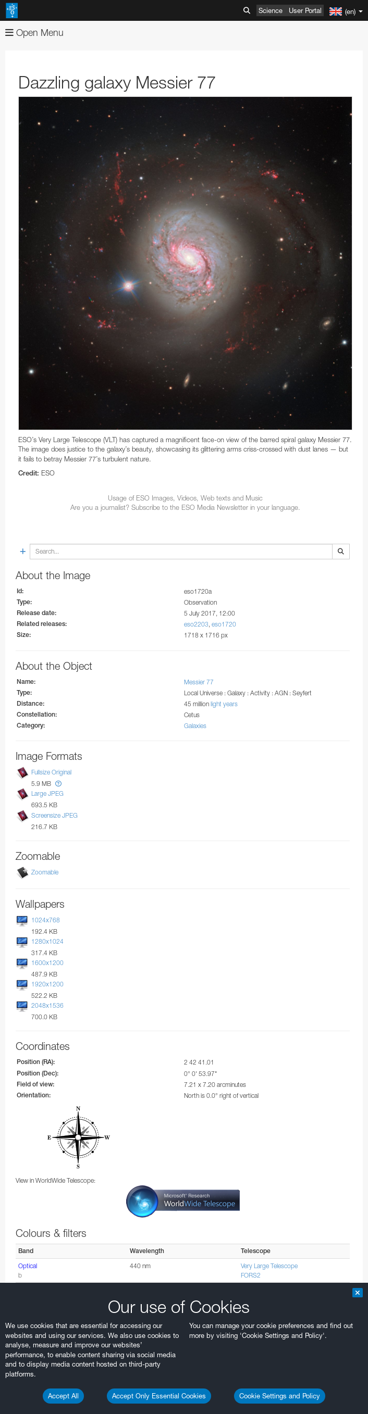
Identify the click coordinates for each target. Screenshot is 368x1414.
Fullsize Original (51, 772)
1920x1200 (47, 984)
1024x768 (45, 920)
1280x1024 (47, 941)
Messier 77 (199, 682)
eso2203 (196, 624)
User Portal (305, 10)
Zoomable (44, 872)
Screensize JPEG (54, 815)
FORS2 (251, 1275)
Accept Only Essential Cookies (159, 1396)
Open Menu (34, 32)
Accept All (63, 1396)
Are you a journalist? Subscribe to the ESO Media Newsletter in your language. (185, 507)
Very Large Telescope (269, 1266)
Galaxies (195, 726)
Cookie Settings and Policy (279, 1396)
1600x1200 (47, 963)
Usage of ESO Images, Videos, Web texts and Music (185, 498)
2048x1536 (47, 1005)
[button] (58, 783)
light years (224, 704)
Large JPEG (47, 794)
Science (271, 10)
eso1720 (224, 624)
